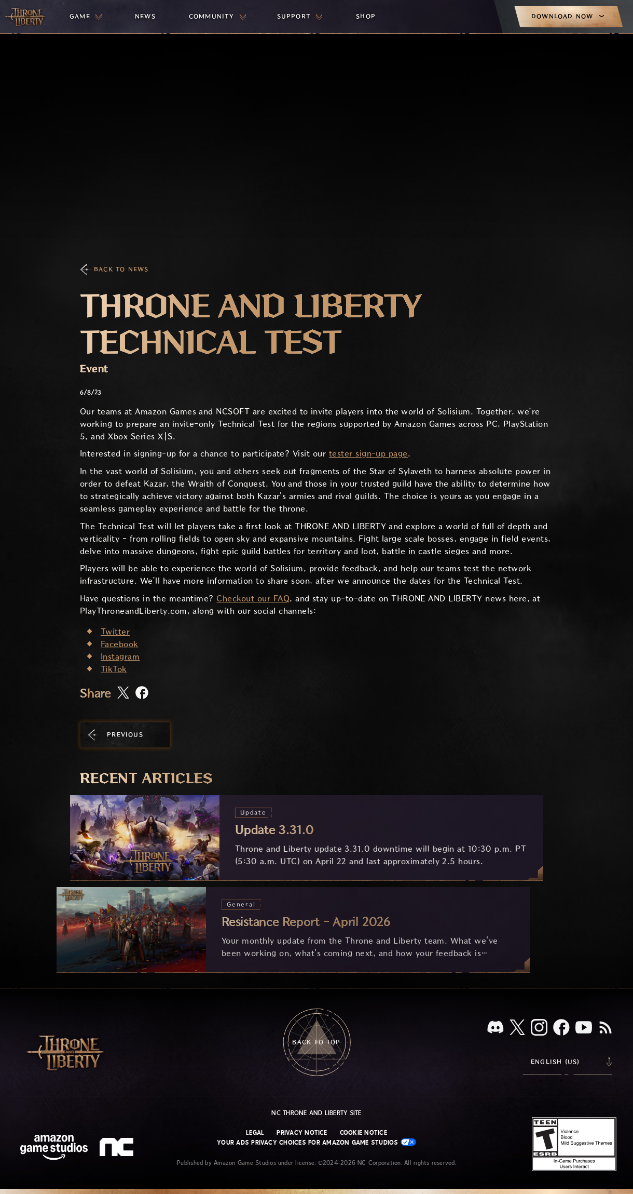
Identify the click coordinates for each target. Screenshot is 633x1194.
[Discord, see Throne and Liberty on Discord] (495, 1028)
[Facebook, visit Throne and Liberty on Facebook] (561, 1028)
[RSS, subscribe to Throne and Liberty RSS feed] (605, 1028)
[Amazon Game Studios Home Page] (54, 1148)
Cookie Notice (363, 1132)
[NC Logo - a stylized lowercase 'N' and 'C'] (118, 1148)
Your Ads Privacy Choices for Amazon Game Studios (316, 1142)
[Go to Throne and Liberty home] (26, 16)
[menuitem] (85, 16)
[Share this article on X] (123, 693)
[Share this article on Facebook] (141, 693)
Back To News (121, 269)
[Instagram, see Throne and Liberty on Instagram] (539, 1028)
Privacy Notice (302, 1132)
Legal (255, 1132)
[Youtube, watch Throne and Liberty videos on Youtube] (583, 1028)
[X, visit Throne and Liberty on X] (517, 1028)
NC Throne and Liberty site (316, 1113)
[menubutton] (85, 16)
